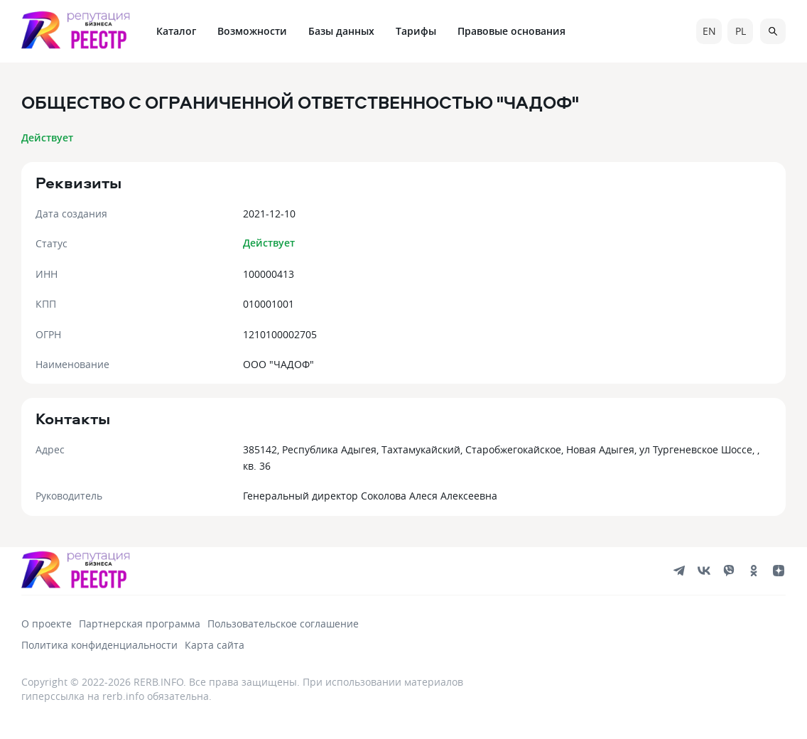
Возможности (252, 31)
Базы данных (341, 31)
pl (740, 31)
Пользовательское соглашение (283, 623)
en (709, 31)
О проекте (46, 623)
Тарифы (416, 31)
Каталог (176, 31)
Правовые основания (511, 31)
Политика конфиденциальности (99, 645)
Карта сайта (214, 645)
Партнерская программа (139, 623)
